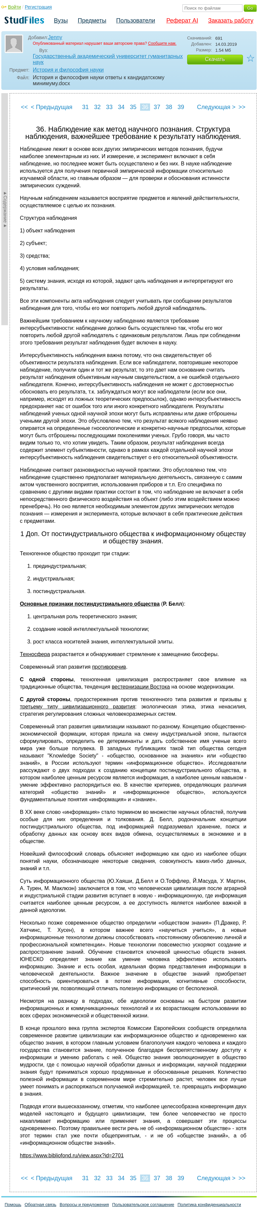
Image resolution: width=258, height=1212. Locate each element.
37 (157, 107)
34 (121, 107)
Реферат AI (182, 20)
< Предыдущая (52, 107)
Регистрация (38, 7)
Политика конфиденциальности (209, 1204)
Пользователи (135, 20)
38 (169, 107)
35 (133, 107)
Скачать (215, 59)
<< (24, 107)
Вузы (61, 20)
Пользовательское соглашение (143, 1204)
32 (97, 107)
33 (109, 107)
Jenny (55, 37)
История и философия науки (68, 70)
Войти (14, 7)
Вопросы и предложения (84, 1204)
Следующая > (216, 107)
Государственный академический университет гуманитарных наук (108, 59)
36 (145, 107)
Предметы (92, 20)
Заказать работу (230, 20)
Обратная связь (40, 1204)
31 (85, 107)
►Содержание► (5, 209)
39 (181, 107)
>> (241, 107)
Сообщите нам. (162, 43)
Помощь (13, 1204)
